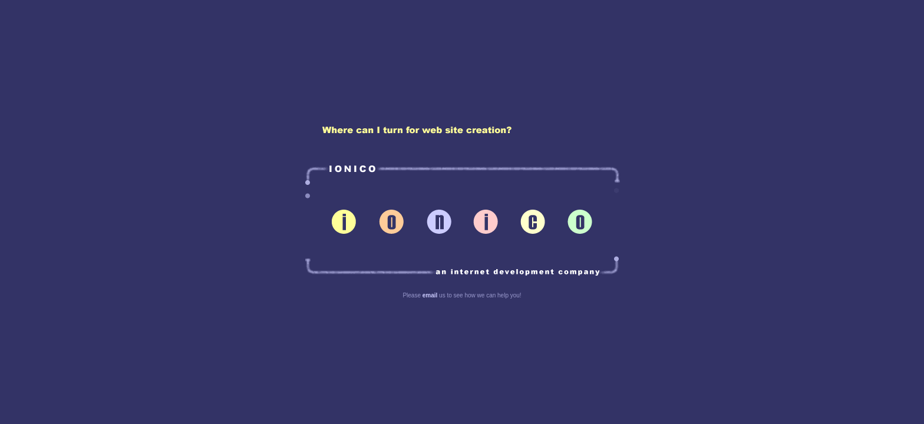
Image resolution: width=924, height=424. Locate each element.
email (430, 295)
